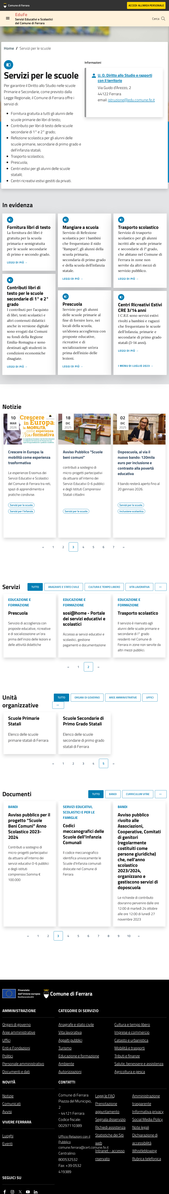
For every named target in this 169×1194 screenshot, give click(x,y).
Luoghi (7, 1136)
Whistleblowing (144, 1151)
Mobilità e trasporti (129, 1048)
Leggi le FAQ (105, 1096)
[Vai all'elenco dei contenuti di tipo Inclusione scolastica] (131, 511)
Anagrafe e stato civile (76, 1024)
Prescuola (72, 303)
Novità (8, 1082)
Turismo (65, 1048)
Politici (7, 1056)
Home (9, 48)
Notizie (8, 1096)
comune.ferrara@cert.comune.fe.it (75, 1147)
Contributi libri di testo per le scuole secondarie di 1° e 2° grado (28, 296)
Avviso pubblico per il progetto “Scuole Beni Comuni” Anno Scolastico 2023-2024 (29, 825)
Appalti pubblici (70, 1040)
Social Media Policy (147, 1119)
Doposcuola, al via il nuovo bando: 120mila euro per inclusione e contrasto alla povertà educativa (136, 462)
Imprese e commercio (131, 1032)
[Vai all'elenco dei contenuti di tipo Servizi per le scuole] (21, 505)
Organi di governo (16, 1024)
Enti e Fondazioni (16, 1048)
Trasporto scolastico (138, 227)
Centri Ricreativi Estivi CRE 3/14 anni (140, 307)
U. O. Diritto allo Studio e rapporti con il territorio (125, 77)
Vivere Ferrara (16, 1122)
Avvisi (7, 1111)
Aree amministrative (18, 1032)
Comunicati (11, 1104)
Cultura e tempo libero (132, 1024)
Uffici (6, 1040)
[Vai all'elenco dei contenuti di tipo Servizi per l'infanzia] (21, 511)
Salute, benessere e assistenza (138, 1064)
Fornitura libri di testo (29, 227)
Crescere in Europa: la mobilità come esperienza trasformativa (29, 457)
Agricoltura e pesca (129, 1072)
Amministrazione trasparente (146, 1100)
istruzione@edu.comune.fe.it (131, 100)
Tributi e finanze (127, 1056)
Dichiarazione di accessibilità (145, 1139)
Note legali (140, 1127)
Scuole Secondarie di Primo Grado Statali (83, 721)
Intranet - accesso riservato (110, 1155)
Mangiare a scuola (81, 227)
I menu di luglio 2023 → (136, 366)
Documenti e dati (16, 1072)
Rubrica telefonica (146, 1159)
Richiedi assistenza (110, 1127)
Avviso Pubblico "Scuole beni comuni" (83, 454)
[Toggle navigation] (7, 18)
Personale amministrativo (23, 1064)
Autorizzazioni (69, 1072)
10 (128, 936)
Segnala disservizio (110, 1119)
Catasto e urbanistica (131, 1040)
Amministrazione (19, 1011)
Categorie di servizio (78, 1011)
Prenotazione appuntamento (107, 1107)
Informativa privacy (148, 1111)
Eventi (7, 1143)
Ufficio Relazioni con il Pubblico (74, 1139)
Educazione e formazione (78, 1056)
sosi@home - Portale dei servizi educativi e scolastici (84, 618)
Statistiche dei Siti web (109, 1139)
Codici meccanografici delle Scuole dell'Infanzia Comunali (83, 834)
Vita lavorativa (70, 1032)
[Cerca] (163, 18)
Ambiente (66, 1064)
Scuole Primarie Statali (23, 721)
